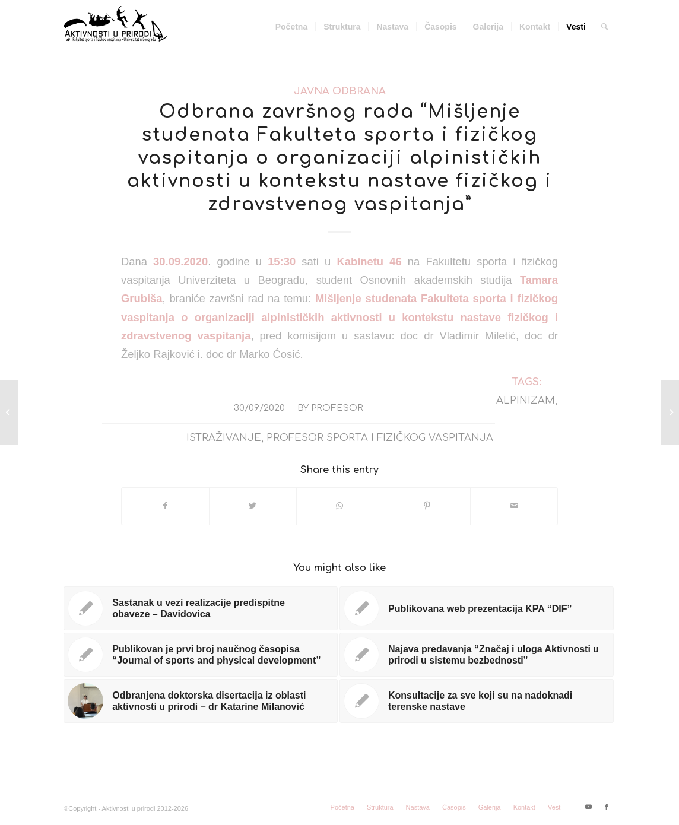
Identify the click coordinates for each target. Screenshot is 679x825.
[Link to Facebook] (606, 807)
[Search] (604, 26)
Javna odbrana (340, 91)
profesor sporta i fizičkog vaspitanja (379, 437)
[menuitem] (291, 26)
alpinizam (525, 400)
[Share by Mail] (514, 506)
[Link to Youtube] (589, 807)
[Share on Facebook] (165, 506)
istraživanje (223, 437)
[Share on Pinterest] (426, 506)
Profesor (337, 407)
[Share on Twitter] (253, 506)
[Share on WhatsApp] (340, 506)
